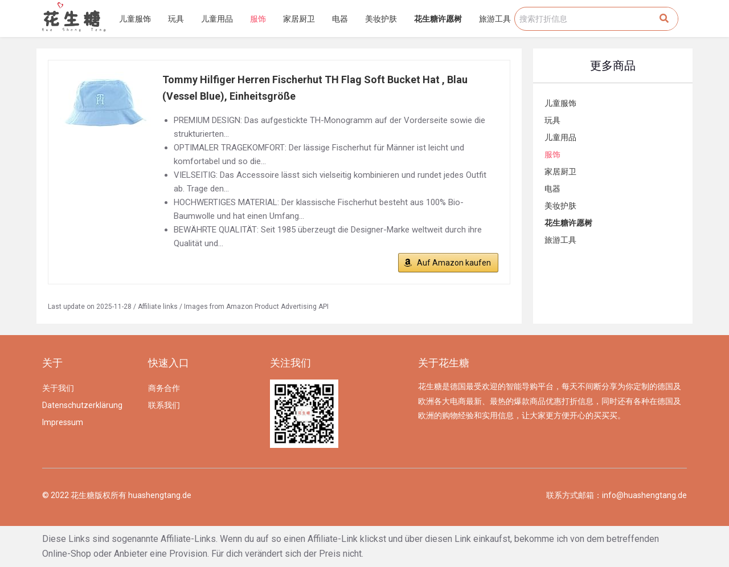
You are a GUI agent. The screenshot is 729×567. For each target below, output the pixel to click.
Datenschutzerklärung (82, 405)
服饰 (258, 18)
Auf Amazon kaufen (454, 262)
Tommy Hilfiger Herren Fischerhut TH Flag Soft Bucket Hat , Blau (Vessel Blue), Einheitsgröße (315, 88)
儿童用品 (217, 18)
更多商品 (613, 65)
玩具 (176, 18)
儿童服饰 (135, 18)
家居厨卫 (299, 18)
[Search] (664, 18)
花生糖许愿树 (438, 18)
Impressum (62, 422)
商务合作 (164, 388)
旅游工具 (495, 18)
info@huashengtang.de (644, 495)
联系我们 (164, 405)
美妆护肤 (381, 18)
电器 (340, 18)
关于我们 (58, 388)
